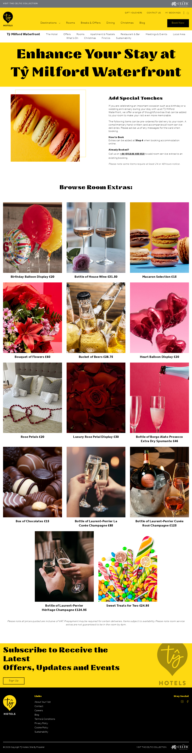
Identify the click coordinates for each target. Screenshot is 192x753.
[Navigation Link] (133, 13)
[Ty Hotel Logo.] (9, 714)
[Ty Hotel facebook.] (188, 702)
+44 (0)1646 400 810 (132, 154)
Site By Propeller (37, 747)
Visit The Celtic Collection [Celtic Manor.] (151, 747)
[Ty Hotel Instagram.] (182, 702)
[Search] (184, 13)
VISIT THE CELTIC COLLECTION (20, 4)
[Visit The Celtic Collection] (180, 3)
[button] (188, 13)
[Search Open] (178, 23)
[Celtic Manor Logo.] (180, 747)
